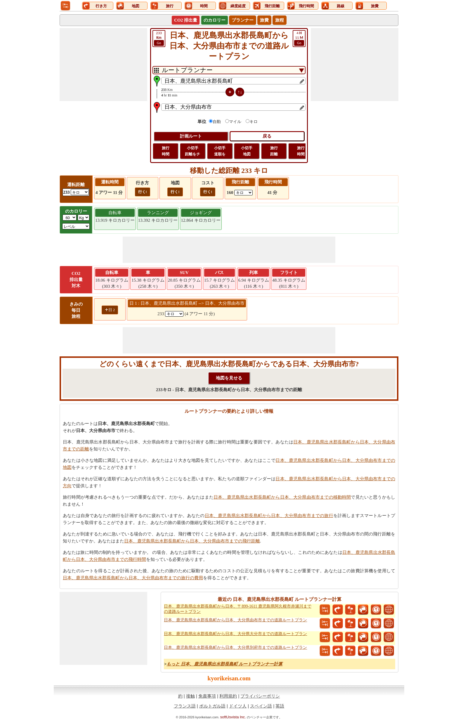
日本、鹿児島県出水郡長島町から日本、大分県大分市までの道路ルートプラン (235, 634)
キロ (253, 121)
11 (299, 38)
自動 (217, 121)
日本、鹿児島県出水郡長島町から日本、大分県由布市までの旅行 (269, 515)
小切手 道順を (219, 151)
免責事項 (207, 695)
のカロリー (214, 20)
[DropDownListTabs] (229, 70)
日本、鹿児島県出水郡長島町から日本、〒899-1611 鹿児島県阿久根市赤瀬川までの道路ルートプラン (237, 609)
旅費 (264, 20)
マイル (235, 121)
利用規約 (228, 695)
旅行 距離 (274, 151)
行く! (142, 192)
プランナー (243, 20)
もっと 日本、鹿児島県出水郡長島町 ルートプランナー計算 (224, 664)
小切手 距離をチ (192, 151)
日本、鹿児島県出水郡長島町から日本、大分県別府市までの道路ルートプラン (235, 647)
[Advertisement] (103, 64)
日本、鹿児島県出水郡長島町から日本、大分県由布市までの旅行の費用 (133, 577)
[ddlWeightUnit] (83, 217)
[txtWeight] (70, 217)
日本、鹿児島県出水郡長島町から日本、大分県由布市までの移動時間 (282, 497)
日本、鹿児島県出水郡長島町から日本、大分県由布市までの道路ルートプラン (235, 620)
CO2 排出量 (185, 20)
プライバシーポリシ (260, 695)
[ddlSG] (76, 226)
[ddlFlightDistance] (243, 192)
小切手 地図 (246, 151)
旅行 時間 (165, 151)
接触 (190, 695)
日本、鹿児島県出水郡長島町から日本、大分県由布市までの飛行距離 (192, 541)
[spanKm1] (174, 314)
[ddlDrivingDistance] (80, 192)
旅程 (279, 20)
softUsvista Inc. (233, 717)
